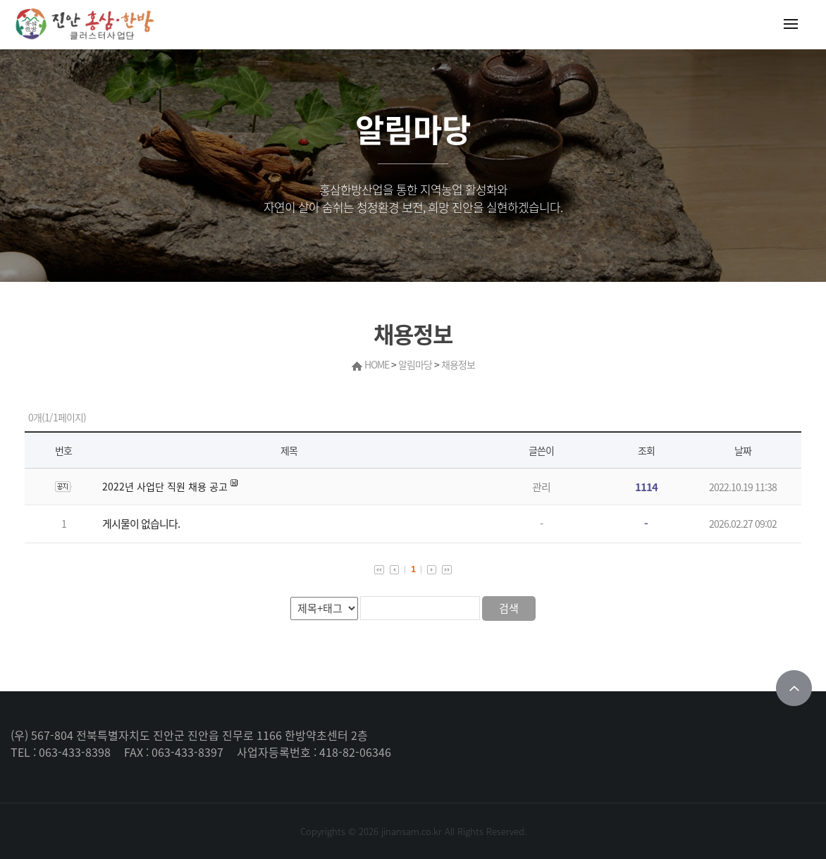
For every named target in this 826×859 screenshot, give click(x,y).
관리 (541, 487)
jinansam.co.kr (411, 831)
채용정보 (458, 364)
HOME (376, 364)
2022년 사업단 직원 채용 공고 (165, 486)
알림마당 (415, 364)
